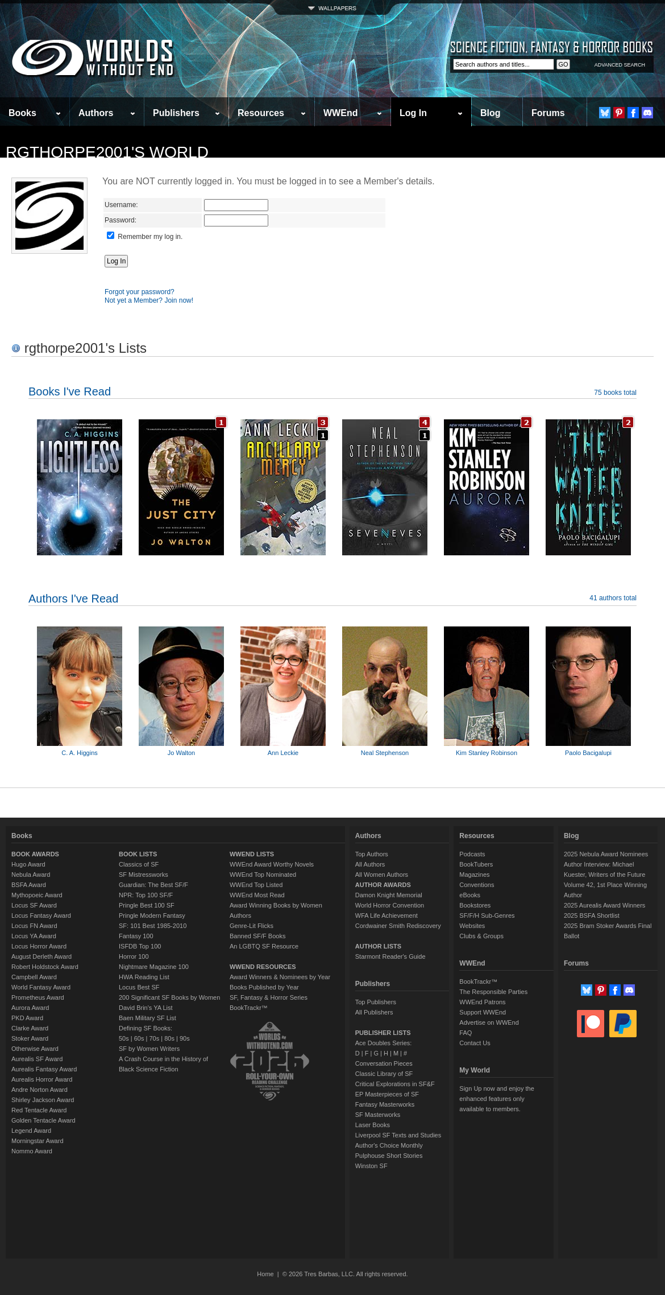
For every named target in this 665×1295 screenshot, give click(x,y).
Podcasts (472, 854)
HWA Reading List (144, 977)
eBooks (469, 895)
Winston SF (371, 1165)
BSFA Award (28, 884)
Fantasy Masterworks (385, 1104)
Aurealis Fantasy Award (44, 1069)
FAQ (465, 1032)
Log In (413, 113)
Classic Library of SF (384, 1073)
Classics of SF (139, 864)
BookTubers (476, 864)
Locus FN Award (34, 925)
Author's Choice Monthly (389, 1145)
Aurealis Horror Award (41, 1079)
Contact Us (474, 1043)
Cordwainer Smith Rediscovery (398, 925)
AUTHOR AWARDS (383, 884)
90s (185, 1038)
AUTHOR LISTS (378, 946)
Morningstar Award (37, 1140)
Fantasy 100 (136, 936)
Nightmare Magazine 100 (154, 966)
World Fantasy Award (40, 987)
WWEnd (340, 113)
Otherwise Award (35, 1048)
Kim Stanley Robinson (486, 752)
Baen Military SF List (147, 1017)
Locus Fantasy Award (41, 915)
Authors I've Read (73, 598)
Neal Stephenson (385, 752)
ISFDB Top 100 (140, 946)
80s (169, 1038)
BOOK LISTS (138, 854)
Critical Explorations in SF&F (395, 1083)
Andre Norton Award (39, 1089)
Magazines (474, 874)
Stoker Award (29, 1038)
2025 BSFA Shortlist (592, 915)
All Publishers (374, 1012)
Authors (95, 113)
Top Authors (371, 854)
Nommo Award (31, 1151)
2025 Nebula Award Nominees (606, 854)
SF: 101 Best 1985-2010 (152, 925)
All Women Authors (381, 874)
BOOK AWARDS (35, 854)
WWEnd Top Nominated (263, 874)
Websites (472, 925)
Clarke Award (29, 1028)
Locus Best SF (139, 987)
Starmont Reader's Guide (390, 956)
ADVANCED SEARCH (620, 65)
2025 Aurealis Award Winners (605, 905)
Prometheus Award (37, 997)
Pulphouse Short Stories (389, 1155)
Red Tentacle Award (38, 1110)
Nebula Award (30, 874)
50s (124, 1038)
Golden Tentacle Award (43, 1120)
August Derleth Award (41, 956)
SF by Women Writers (149, 1048)
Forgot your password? (139, 292)
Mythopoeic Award (37, 895)
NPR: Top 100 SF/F (146, 895)
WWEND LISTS (252, 854)
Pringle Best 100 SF (146, 905)
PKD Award (27, 1017)
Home (265, 1274)
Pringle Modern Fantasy (152, 915)
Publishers (176, 113)
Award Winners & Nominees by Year (280, 977)
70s (154, 1038)
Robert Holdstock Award (44, 966)
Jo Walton (182, 752)
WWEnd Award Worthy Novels (272, 864)
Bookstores (475, 905)
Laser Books (372, 1124)
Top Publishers (375, 1002)
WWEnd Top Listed (256, 884)
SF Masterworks (377, 1114)
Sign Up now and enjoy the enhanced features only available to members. (496, 1098)
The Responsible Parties (493, 991)
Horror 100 (134, 956)
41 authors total (613, 598)
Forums (548, 113)
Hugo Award (28, 864)
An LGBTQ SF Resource (264, 946)
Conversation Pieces (384, 1063)
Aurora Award (30, 1007)
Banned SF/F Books (257, 936)
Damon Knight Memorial (388, 895)
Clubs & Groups (481, 936)
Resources (261, 113)
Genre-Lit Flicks (251, 925)
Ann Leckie (283, 752)
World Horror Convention (389, 905)
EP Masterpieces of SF (387, 1094)
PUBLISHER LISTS (383, 1032)
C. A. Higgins (79, 752)
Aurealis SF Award (37, 1058)
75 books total (615, 393)
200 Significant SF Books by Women (169, 997)
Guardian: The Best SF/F (153, 884)
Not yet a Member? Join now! (149, 300)
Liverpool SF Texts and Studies (398, 1135)
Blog (490, 113)
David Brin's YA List (146, 1007)
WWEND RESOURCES (263, 966)
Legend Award (31, 1130)
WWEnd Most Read (257, 895)
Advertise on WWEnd (489, 1022)
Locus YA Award (33, 936)
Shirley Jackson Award (42, 1099)
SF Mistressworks (143, 874)
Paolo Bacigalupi (588, 752)
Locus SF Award (34, 905)
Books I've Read (69, 391)
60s (139, 1038)
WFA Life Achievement (386, 915)
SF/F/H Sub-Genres (486, 915)
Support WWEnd (482, 1012)
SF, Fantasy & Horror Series (268, 997)
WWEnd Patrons (482, 1002)
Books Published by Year (264, 987)
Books (22, 113)
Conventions (476, 884)
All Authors (370, 864)
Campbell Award (34, 977)
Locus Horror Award (38, 946)
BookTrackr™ (249, 1007)
